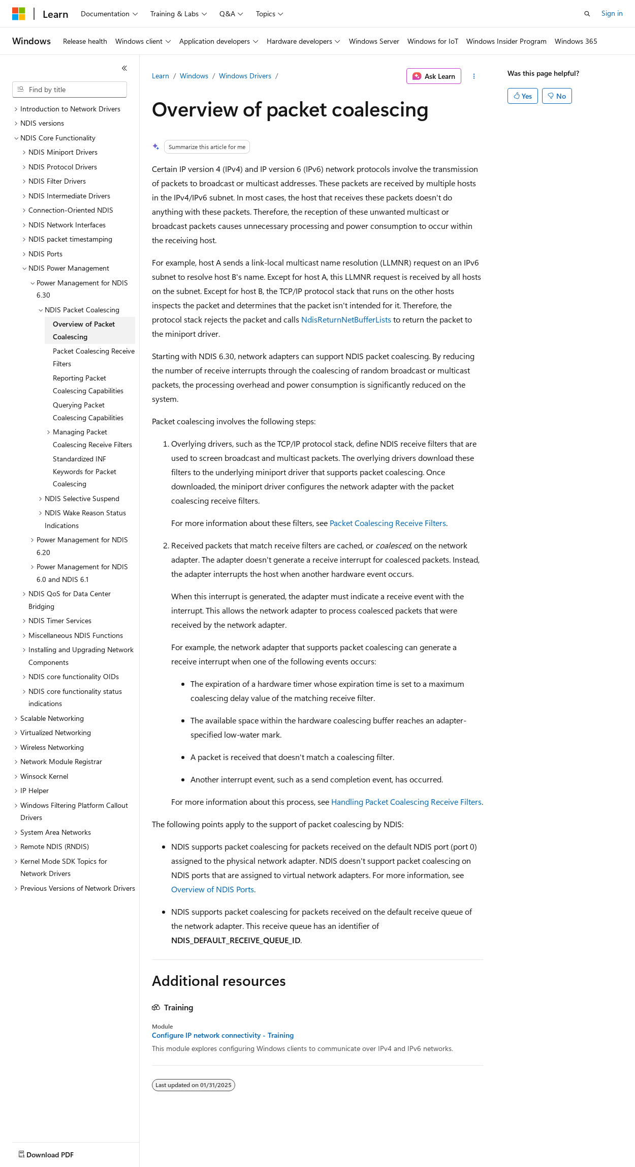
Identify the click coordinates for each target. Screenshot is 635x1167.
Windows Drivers (245, 75)
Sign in (612, 13)
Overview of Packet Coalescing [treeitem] (84, 330)
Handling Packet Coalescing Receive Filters (406, 801)
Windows (194, 75)
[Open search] (587, 14)
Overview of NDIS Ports (212, 889)
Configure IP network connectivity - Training (223, 1035)
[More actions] (474, 76)
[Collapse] (124, 68)
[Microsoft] (18, 13)
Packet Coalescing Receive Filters (388, 522)
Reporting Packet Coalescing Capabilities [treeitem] (88, 384)
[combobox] (69, 89)
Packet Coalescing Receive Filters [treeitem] (94, 357)
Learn (160, 75)
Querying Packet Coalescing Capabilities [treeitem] (88, 411)
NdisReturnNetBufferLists (346, 319)
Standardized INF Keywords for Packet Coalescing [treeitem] (84, 471)
